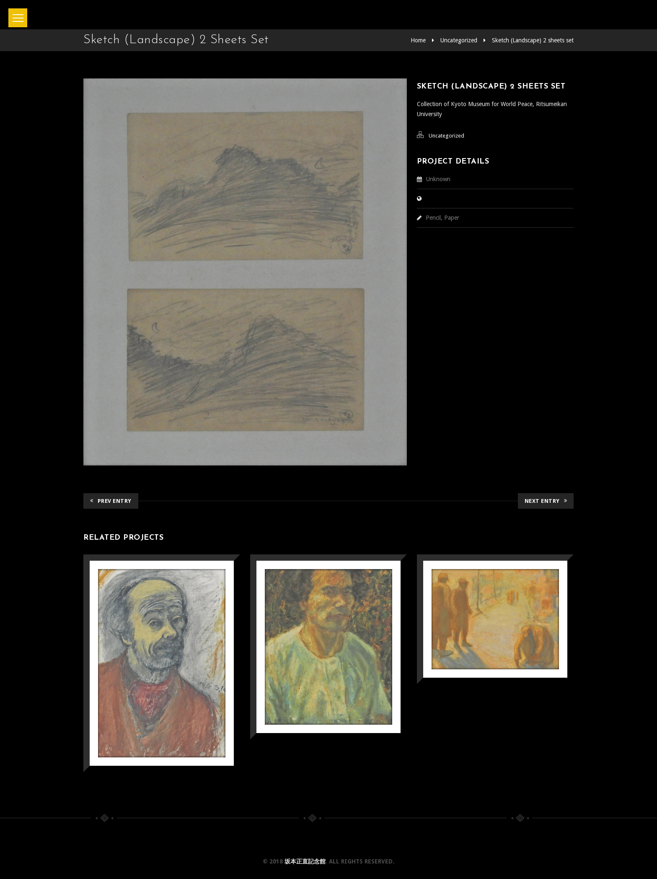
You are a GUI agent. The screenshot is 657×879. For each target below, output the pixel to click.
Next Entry (546, 501)
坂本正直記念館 (305, 861)
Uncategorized (458, 40)
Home (418, 40)
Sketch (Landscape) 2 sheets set (533, 40)
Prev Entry (111, 501)
